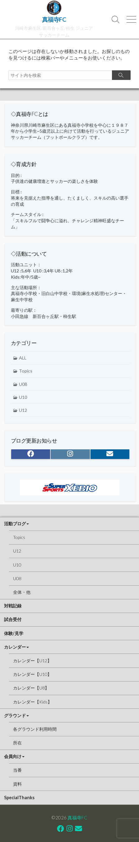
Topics (25, 370)
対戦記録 (12, 605)
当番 (17, 770)
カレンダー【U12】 (32, 660)
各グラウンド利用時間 (35, 729)
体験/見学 (13, 633)
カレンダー (15, 647)
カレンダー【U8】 (31, 687)
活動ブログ (15, 523)
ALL (22, 357)
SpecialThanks (19, 797)
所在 (17, 742)
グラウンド (15, 715)
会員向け (12, 756)
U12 (23, 410)
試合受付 (12, 619)
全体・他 (21, 592)
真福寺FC (77, 817)
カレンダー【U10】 (32, 674)
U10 (23, 397)
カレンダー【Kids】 (32, 701)
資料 (17, 784)
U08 (23, 384)
